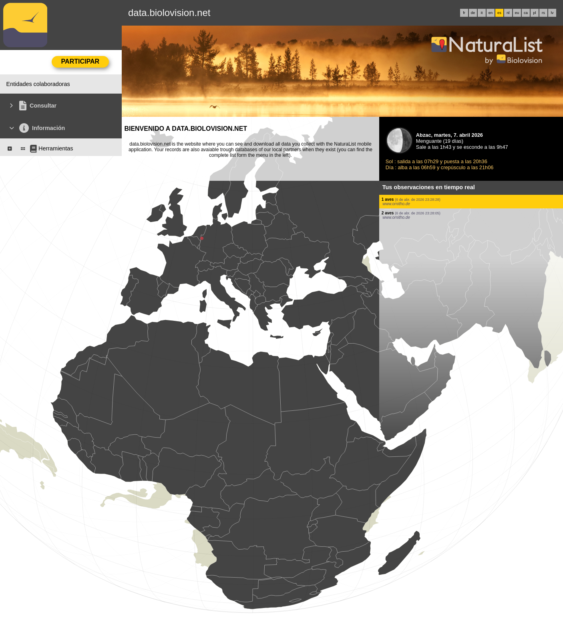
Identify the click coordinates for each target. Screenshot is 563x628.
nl (508, 13)
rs (543, 13)
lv (552, 13)
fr (464, 13)
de (473, 13)
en (491, 13)
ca (526, 13)
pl (534, 13)
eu (517, 13)
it (482, 13)
